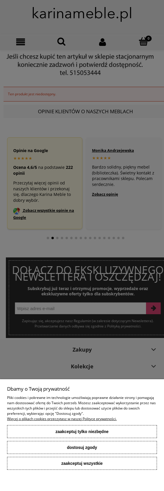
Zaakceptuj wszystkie (82, 463)
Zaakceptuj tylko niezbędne (82, 431)
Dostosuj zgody (82, 447)
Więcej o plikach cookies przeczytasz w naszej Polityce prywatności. (62, 418)
